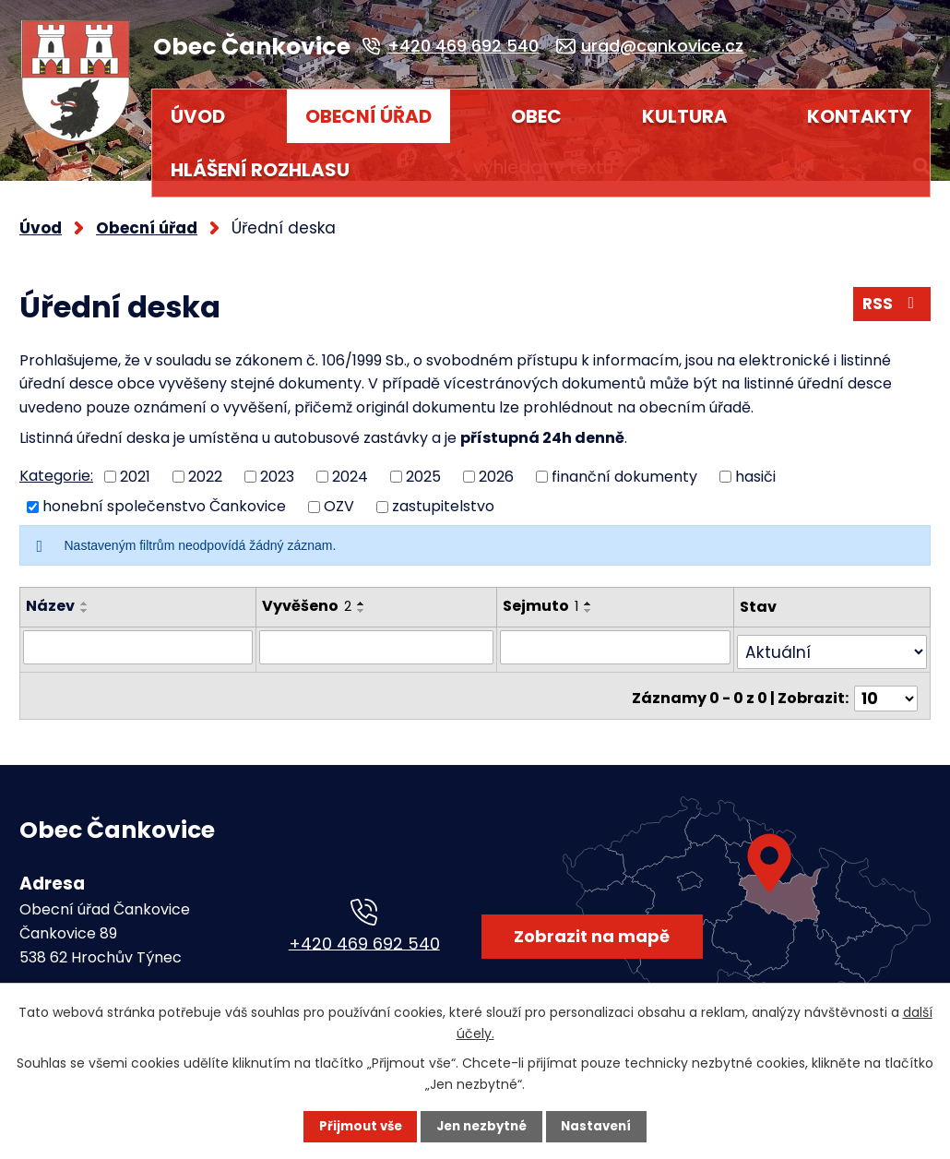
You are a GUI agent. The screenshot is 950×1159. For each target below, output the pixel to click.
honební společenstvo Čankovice (164, 497)
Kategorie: (56, 467)
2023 (277, 467)
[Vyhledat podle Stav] (834, 638)
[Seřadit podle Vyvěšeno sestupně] (358, 602)
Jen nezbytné (481, 1126)
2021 (135, 467)
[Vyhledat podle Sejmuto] (621, 637)
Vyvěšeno (303, 597)
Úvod (198, 116)
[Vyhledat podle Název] (136, 637)
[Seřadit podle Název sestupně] (85, 602)
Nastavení (600, 1126)
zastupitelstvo (443, 497)
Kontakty (859, 116)
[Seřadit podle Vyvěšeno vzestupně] (358, 595)
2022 (205, 467)
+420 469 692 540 (364, 934)
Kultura (685, 116)
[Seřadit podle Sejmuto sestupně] (597, 602)
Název (50, 597)
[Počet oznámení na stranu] (888, 677)
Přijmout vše (356, 1126)
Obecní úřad (368, 116)
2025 (423, 467)
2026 (496, 467)
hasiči (755, 467)
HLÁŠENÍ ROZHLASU (260, 170)
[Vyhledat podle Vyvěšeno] (378, 637)
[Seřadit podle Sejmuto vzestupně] (597, 595)
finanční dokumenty (624, 467)
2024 (350, 467)
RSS (890, 298)
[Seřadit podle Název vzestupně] (85, 595)
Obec (536, 116)
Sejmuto (549, 597)
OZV (339, 497)
